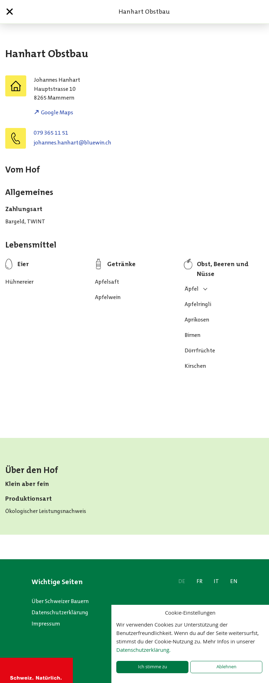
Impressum (46, 623)
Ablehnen (226, 667)
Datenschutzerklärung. (143, 649)
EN (233, 581)
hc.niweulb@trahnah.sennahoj (72, 142)
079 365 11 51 (51, 132)
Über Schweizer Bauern (60, 601)
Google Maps (57, 112)
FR (199, 581)
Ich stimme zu (152, 667)
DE (181, 581)
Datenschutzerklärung (60, 612)
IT (216, 581)
